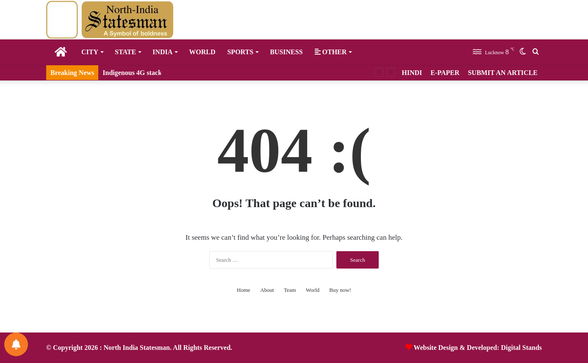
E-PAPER (444, 72)
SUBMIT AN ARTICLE (503, 72)
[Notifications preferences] (16, 344)
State (125, 51)
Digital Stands (521, 347)
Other (331, 51)
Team (290, 290)
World (202, 51)
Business (286, 51)
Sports (240, 51)
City (89, 51)
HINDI (412, 72)
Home (243, 290)
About (267, 290)
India (162, 51)
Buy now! (340, 290)
